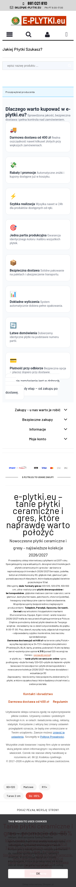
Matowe (28, 787)
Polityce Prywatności (52, 736)
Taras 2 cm (13, 795)
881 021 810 (37, 3)
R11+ (44, 787)
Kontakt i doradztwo (38, 694)
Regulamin (60, 701)
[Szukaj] (69, 66)
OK (38, 873)
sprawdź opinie (42, 654)
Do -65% (34, 795)
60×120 (10, 787)
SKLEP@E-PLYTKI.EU (28, 7)
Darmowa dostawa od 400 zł (28, 701)
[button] (28, 34)
